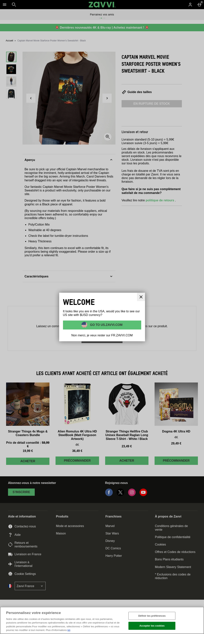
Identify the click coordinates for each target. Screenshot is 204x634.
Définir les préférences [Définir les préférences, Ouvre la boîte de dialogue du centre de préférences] (152, 615)
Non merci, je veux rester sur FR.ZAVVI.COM (102, 335)
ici (69, 630)
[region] (102, 620)
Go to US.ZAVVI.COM (106, 324)
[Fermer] (198, 620)
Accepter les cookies (151, 625)
